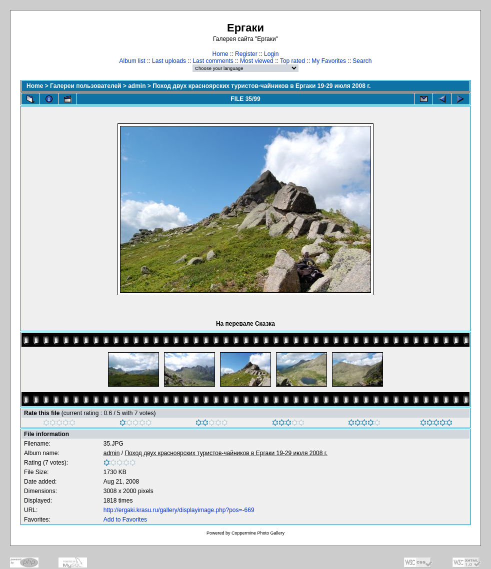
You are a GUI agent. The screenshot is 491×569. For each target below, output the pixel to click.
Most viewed (257, 60)
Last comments (212, 60)
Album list (133, 60)
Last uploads (169, 60)
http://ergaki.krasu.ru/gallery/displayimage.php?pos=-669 (179, 510)
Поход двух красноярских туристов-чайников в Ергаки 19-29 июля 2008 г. (261, 85)
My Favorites (329, 60)
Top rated (292, 60)
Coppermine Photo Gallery (258, 533)
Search (362, 60)
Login (271, 53)
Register (246, 53)
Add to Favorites (125, 519)
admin (137, 85)
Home (220, 53)
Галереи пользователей (85, 85)
